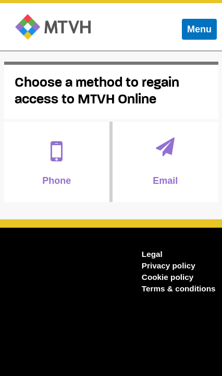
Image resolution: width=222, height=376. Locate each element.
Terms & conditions (179, 288)
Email (165, 161)
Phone (57, 161)
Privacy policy (168, 265)
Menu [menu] (202, 32)
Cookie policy (167, 277)
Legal (152, 254)
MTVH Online (53, 27)
